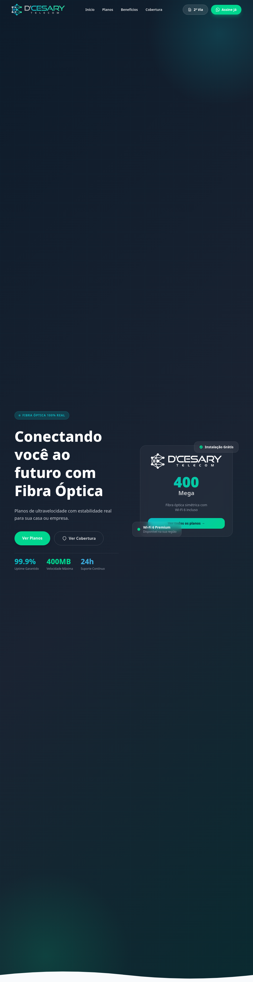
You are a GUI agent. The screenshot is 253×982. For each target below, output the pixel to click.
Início (90, 9)
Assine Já (226, 9)
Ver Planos (32, 538)
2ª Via (195, 9)
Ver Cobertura (79, 538)
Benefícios (129, 9)
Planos (107, 9)
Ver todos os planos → (186, 523)
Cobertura (154, 9)
